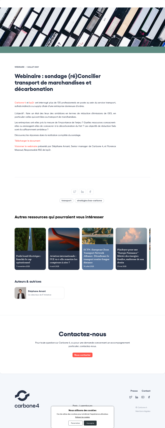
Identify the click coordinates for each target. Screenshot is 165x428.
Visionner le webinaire (26, 146)
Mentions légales (143, 411)
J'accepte (90, 423)
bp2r (31, 102)
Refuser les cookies (82, 417)
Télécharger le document (27, 140)
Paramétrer (75, 423)
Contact (146, 391)
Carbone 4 (20, 102)
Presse (134, 391)
